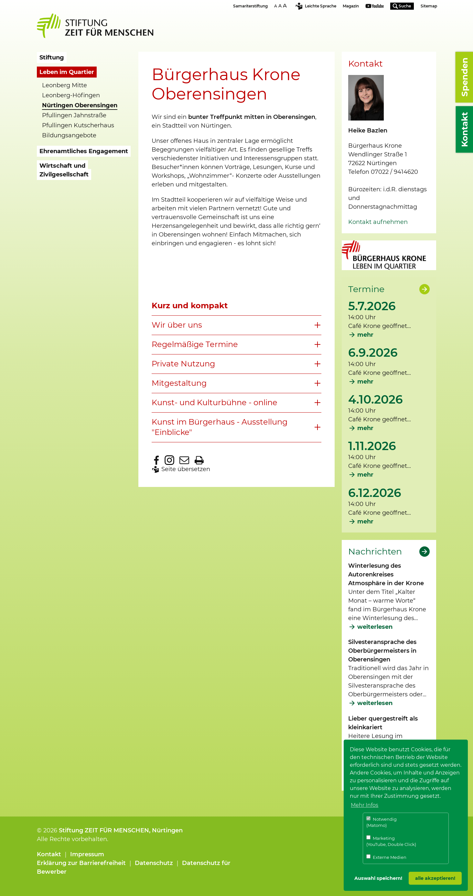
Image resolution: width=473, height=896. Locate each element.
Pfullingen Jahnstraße (74, 115)
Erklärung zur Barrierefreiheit (81, 863)
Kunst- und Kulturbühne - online (214, 402)
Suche (405, 6)
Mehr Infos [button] (364, 805)
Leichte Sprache (320, 6)
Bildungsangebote (69, 135)
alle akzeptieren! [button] (435, 878)
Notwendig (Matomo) (381, 822)
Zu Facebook (156, 460)
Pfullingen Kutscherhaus (78, 125)
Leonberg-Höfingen (71, 95)
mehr (365, 334)
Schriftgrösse (281, 5)
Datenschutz (154, 863)
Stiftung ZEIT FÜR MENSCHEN (104, 830)
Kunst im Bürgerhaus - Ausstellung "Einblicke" (219, 427)
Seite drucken (199, 460)
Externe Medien (386, 857)
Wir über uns (177, 325)
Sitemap (429, 6)
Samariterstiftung (250, 6)
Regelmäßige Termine (195, 344)
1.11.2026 (372, 446)
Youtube (374, 6)
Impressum (87, 854)
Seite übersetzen (185, 469)
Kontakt (49, 854)
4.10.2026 (375, 399)
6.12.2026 (374, 493)
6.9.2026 (373, 352)
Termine (366, 289)
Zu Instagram (169, 460)
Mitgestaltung (179, 383)
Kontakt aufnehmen (378, 222)
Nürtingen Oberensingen (79, 105)
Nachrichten (375, 551)
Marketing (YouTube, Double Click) (391, 841)
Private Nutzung (183, 363)
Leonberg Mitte (64, 85)
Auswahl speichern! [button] (378, 878)
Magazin (351, 6)
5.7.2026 (372, 306)
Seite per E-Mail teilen (184, 460)
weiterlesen (374, 626)
